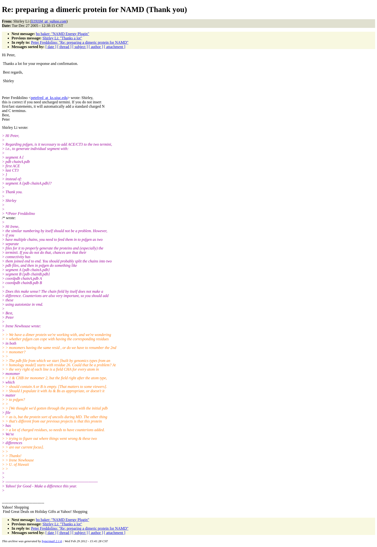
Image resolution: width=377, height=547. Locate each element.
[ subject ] (80, 47)
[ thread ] (64, 47)
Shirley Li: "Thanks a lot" (62, 38)
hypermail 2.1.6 (52, 541)
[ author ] (96, 47)
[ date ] (50, 47)
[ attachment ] (114, 47)
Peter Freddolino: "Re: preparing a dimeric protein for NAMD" (79, 42)
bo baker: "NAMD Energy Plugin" (62, 34)
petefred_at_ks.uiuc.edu (49, 98)
